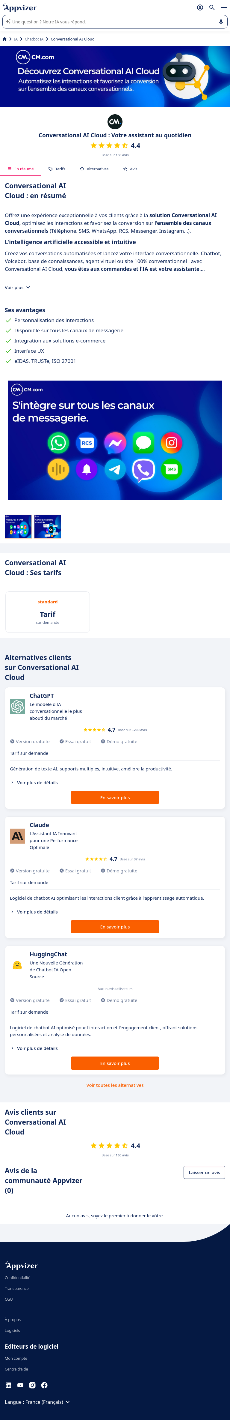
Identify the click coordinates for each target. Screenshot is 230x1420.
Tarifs (56, 169)
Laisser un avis (204, 1172)
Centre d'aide (16, 1369)
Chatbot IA (34, 39)
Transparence (17, 1288)
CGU (9, 1299)
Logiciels (12, 1330)
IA (16, 39)
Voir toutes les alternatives (114, 1085)
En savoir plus (115, 797)
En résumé (20, 169)
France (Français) (48, 1402)
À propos (13, 1319)
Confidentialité (17, 1277)
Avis (130, 169)
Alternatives (94, 169)
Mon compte (16, 1358)
